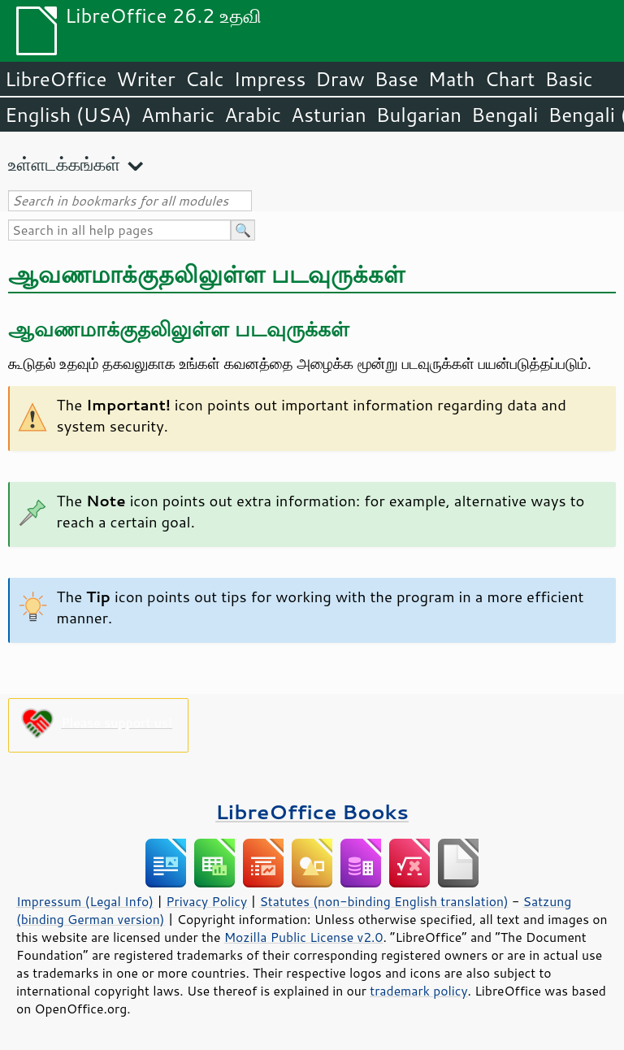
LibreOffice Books (312, 811)
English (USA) (68, 114)
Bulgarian (419, 114)
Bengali (504, 114)
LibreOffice (55, 79)
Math (451, 79)
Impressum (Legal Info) (85, 901)
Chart (509, 79)
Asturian (328, 114)
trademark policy (418, 991)
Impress (270, 79)
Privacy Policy (206, 901)
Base (396, 79)
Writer (145, 79)
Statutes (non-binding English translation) (383, 901)
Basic (568, 79)
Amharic (177, 114)
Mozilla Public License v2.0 (304, 937)
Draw (339, 79)
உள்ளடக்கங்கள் (64, 163)
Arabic (252, 114)
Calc (204, 79)
